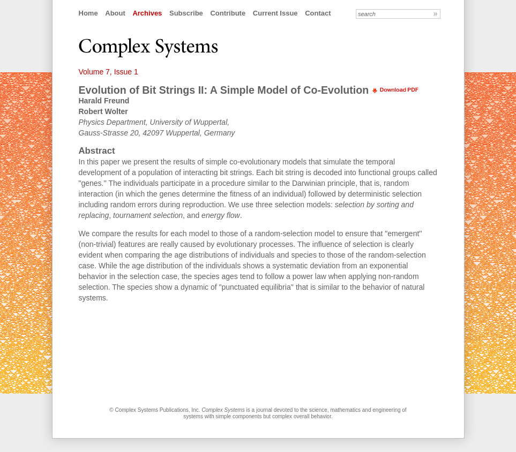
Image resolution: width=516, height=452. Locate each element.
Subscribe (186, 13)
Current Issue (275, 13)
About (115, 13)
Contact (318, 13)
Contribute (227, 13)
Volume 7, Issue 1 (108, 71)
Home (88, 13)
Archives (147, 13)
